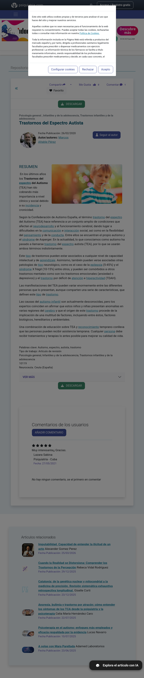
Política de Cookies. (89, 32)
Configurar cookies (63, 68)
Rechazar (88, 68)
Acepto (105, 68)
